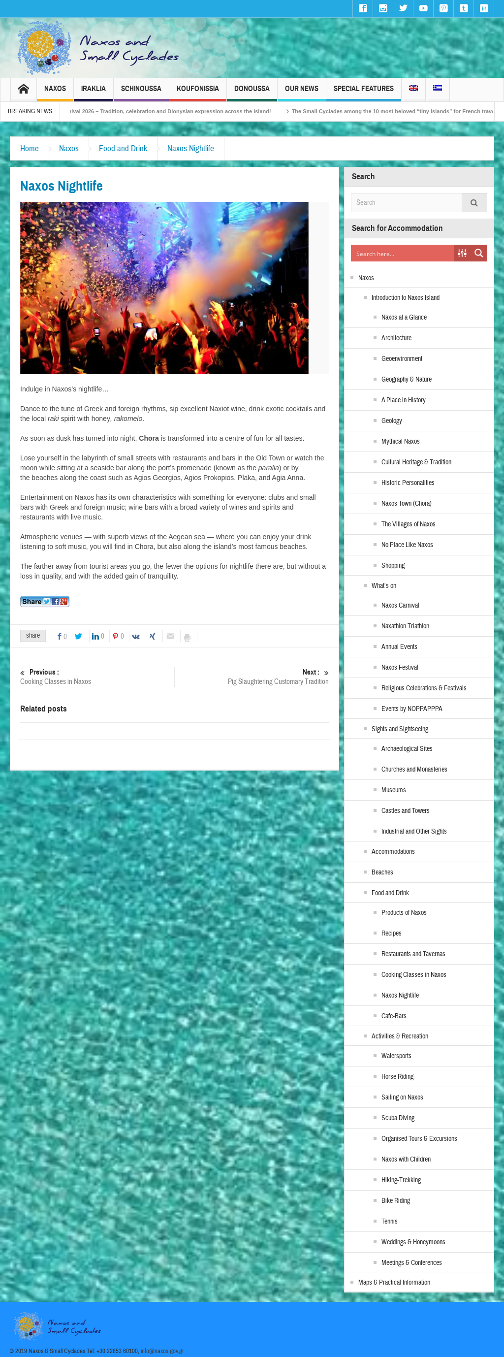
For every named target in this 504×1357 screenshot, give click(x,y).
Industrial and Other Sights (414, 831)
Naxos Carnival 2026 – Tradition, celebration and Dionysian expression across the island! (167, 111)
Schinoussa (141, 92)
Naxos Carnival (400, 605)
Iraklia (93, 92)
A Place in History (403, 400)
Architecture (396, 338)
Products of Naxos (404, 912)
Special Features (363, 92)
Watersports (396, 1056)
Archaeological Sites (407, 748)
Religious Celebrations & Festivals (424, 688)
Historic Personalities (408, 483)
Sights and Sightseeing (400, 729)
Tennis (389, 1221)
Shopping (393, 565)
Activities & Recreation (400, 1036)
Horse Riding (397, 1076)
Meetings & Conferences (411, 1263)
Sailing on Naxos (402, 1097)
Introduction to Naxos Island (406, 297)
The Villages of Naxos (408, 524)
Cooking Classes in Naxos (97, 676)
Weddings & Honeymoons (413, 1242)
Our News (302, 92)
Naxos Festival (399, 667)
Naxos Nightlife (190, 148)
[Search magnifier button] (479, 253)
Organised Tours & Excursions (419, 1138)
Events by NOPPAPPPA (411, 709)
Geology (391, 421)
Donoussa (252, 92)
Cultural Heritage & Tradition (416, 462)
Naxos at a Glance (404, 317)
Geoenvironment (401, 359)
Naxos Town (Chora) (406, 503)
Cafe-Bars (394, 1016)
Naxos (55, 92)
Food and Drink (123, 148)
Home (29, 148)
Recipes (391, 933)
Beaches (382, 872)
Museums (393, 790)
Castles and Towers (405, 811)
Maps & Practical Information (394, 1282)
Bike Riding (395, 1200)
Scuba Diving (397, 1118)
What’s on (384, 586)
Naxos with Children (406, 1159)
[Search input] (402, 253)
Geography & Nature (406, 379)
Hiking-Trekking (401, 1180)
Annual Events (399, 647)
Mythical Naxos (400, 441)
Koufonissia (197, 92)
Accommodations (393, 851)
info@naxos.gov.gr (162, 1351)
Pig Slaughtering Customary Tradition (252, 676)
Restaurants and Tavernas (413, 954)
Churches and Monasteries (414, 769)
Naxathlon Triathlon (405, 626)
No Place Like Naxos (407, 545)
